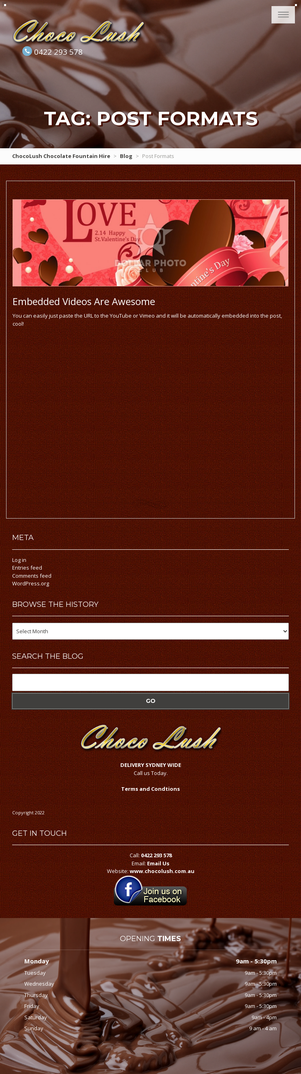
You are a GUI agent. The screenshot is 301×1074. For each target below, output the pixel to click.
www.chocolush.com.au (162, 871)
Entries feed (27, 567)
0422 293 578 (58, 52)
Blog (126, 156)
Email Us (158, 863)
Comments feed (31, 575)
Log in (19, 560)
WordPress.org (30, 583)
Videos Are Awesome (84, 301)
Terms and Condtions (150, 788)
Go (151, 701)
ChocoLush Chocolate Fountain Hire (61, 156)
